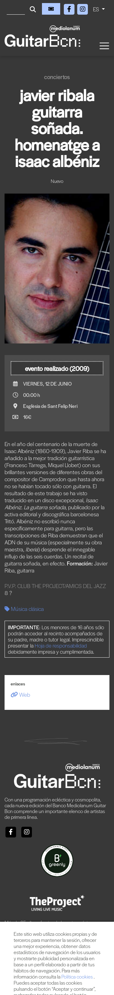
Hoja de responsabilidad (61, 645)
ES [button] (96, 9)
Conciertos (57, 76)
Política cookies (77, 976)
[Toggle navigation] (104, 45)
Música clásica (24, 608)
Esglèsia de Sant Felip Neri (50, 405)
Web (20, 694)
